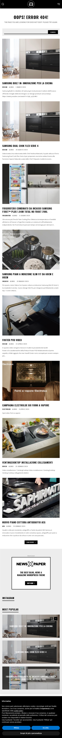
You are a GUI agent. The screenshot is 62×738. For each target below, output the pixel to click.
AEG (3, 526)
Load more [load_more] (31, 542)
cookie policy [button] (18, 711)
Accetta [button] (46, 728)
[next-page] (55, 618)
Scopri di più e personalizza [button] (31, 733)
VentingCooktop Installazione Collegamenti (27, 462)
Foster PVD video (12, 340)
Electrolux (6, 409)
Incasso (5, 281)
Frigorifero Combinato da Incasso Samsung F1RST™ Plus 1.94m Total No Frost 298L (27, 210)
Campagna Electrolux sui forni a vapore (25, 405)
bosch (4, 466)
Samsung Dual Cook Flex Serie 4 (20, 146)
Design (4, 87)
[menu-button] (58, 4)
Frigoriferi (6, 215)
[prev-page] (51, 618)
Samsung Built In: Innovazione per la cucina (27, 83)
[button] (3, 4)
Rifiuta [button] (16, 728)
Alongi (11, 87)
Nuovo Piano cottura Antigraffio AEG (23, 522)
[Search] (53, 32)
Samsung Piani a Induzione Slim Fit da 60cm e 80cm (27, 275)
